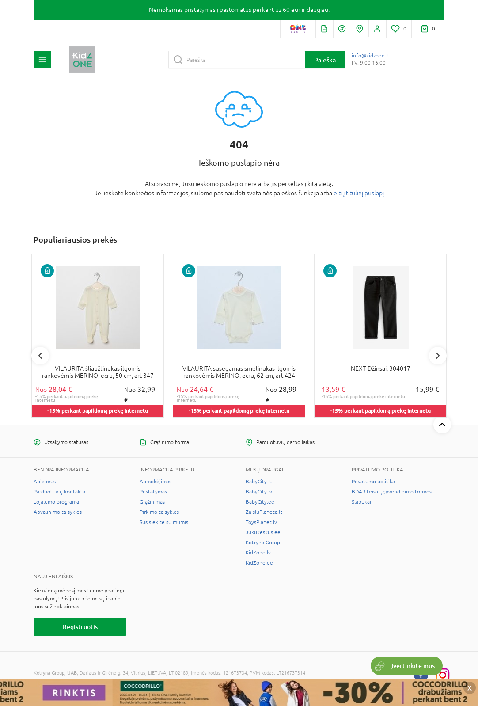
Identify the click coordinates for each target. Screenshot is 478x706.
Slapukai (361, 502)
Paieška (325, 60)
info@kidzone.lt (371, 56)
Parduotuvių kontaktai (60, 492)
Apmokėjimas (155, 481)
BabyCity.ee (260, 502)
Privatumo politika (373, 481)
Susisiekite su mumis (164, 522)
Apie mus (45, 481)
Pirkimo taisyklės (159, 512)
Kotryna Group (263, 542)
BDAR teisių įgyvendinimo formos (392, 492)
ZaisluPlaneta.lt (264, 512)
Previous (40, 355)
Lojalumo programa (56, 502)
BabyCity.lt (259, 481)
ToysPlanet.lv (261, 522)
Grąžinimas (152, 502)
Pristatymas (153, 492)
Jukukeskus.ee (263, 532)
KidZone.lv (258, 553)
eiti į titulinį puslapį (359, 193)
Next (438, 355)
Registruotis (80, 626)
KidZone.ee (259, 563)
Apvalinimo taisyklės (58, 512)
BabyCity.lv (259, 492)
